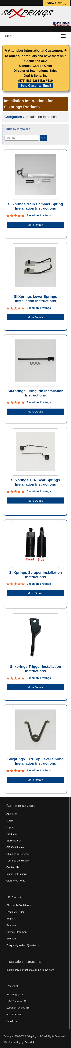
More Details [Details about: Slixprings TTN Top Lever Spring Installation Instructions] (35, 779)
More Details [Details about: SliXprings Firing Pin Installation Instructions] (35, 411)
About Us (11, 814)
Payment (11, 925)
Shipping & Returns (17, 854)
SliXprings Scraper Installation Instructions (35, 575)
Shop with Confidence (18, 905)
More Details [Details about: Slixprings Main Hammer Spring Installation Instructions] (35, 224)
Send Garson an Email (35, 85)
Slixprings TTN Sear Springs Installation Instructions (35, 482)
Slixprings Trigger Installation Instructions (35, 669)
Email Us (11, 1021)
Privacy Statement (16, 932)
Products (11, 834)
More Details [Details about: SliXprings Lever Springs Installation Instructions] (35, 317)
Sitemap (11, 938)
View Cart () (56, 3)
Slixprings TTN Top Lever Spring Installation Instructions (35, 761)
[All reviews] (15, 215)
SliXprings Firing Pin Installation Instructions (35, 393)
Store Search (13, 840)
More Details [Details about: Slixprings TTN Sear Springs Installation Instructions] (35, 500)
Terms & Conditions (17, 860)
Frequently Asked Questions (22, 945)
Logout (10, 827)
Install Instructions (16, 874)
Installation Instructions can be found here (30, 970)
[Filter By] (22, 138)
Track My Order (15, 912)
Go (43, 137)
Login (9, 820)
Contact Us (12, 867)
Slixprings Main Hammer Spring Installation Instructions (35, 206)
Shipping (11, 918)
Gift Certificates (15, 847)
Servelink (29, 1042)
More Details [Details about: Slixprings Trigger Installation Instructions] (35, 687)
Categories (13, 117)
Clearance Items (15, 880)
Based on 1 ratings (39, 215)
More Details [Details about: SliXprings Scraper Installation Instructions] (35, 593)
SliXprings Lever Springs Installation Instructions (35, 299)
